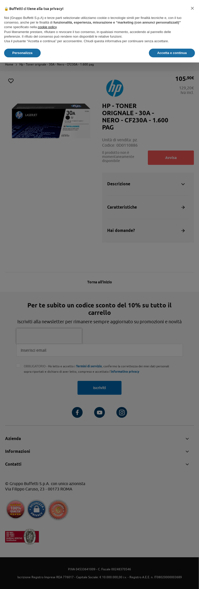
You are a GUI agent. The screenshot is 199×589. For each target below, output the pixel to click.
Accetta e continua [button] (172, 53)
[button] (192, 8)
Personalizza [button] (22, 53)
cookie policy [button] (47, 27)
